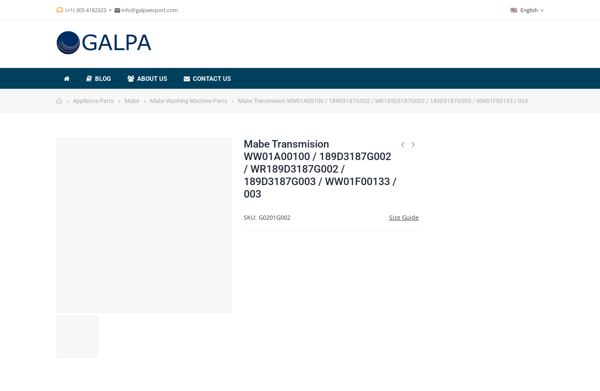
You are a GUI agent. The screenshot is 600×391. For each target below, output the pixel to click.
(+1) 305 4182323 (85, 10)
